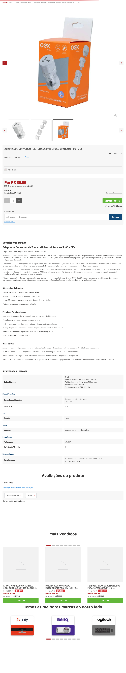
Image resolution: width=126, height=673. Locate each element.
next (121, 63)
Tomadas (36, 2)
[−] (7, 201)
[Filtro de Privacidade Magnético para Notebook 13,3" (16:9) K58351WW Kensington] (105, 576)
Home (5, 2)
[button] (114, 194)
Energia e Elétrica (14, 2)
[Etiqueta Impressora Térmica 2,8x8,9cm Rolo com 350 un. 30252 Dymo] (21, 576)
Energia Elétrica (26, 2)
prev (5, 63)
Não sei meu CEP (9, 223)
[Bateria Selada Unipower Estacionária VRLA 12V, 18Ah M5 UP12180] (63, 576)
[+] (19, 201)
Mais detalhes (13, 171)
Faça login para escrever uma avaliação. (18, 488)
